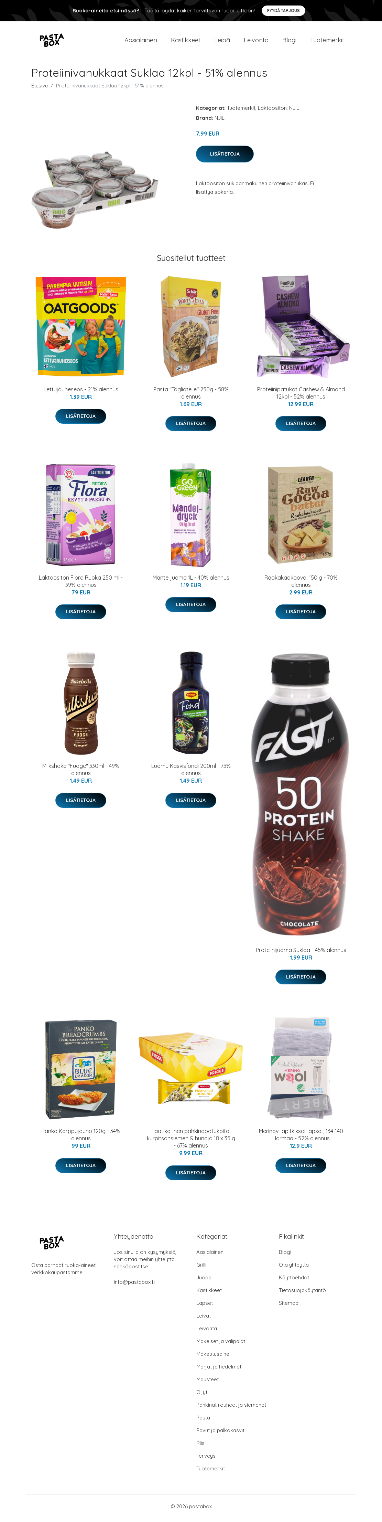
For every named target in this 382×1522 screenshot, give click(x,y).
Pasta (203, 1421)
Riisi (201, 1447)
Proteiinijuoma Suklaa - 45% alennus (301, 953)
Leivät (203, 1319)
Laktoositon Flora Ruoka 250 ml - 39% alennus (81, 585)
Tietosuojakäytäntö (302, 1294)
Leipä (222, 42)
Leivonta (256, 42)
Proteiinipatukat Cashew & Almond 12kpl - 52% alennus (301, 396)
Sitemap (288, 1306)
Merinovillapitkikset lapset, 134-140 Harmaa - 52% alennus (301, 1138)
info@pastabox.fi (134, 1285)
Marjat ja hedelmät (218, 1370)
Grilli (201, 1268)
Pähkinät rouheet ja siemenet (231, 1408)
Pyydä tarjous (283, 10)
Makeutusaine (212, 1357)
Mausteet (207, 1383)
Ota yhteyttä (294, 1268)
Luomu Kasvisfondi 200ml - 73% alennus (191, 773)
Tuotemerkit (327, 42)
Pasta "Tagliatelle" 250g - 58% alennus (191, 396)
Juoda (203, 1281)
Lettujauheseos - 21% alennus (81, 392)
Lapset (204, 1306)
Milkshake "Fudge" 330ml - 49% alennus (80, 773)
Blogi (289, 42)
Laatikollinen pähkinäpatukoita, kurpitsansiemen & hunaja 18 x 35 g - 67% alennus (191, 1142)
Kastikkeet (185, 42)
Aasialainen (140, 42)
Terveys (206, 1459)
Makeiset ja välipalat (220, 1345)
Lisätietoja (225, 157)
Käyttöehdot (294, 1281)
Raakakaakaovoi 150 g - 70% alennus (301, 585)
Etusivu (39, 89)
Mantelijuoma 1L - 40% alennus (191, 581)
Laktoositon (272, 111)
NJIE (294, 111)
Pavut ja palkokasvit (220, 1434)
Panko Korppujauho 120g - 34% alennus (81, 1138)
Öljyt (201, 1396)
